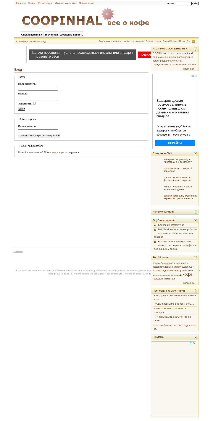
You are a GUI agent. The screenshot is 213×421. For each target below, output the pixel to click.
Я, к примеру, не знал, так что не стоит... (172, 318)
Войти (31, 3)
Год (188, 41)
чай (173, 278)
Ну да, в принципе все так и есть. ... (174, 303)
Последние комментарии (169, 290)
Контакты (17, 251)
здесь (55, 152)
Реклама (158, 336)
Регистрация (45, 3)
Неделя (174, 41)
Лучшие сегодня (153, 41)
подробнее (189, 69)
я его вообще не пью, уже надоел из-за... (175, 327)
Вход (43, 41)
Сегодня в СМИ (162, 153)
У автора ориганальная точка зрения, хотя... (175, 297)
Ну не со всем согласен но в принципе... (170, 310)
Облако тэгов (86, 3)
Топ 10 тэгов (161, 257)
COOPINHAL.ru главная (27, 41)
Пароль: (23, 93)
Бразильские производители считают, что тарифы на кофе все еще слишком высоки (175, 245)
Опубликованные (164, 220)
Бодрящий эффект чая (171, 225)
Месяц (182, 41)
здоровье (170, 263)
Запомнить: (27, 103)
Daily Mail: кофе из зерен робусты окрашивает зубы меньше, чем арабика (175, 233)
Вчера (166, 41)
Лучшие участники (65, 3)
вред (155, 263)
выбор (161, 263)
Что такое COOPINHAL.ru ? (170, 48)
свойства (165, 278)
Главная (21, 3)
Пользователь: (27, 83)
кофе (188, 274)
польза (157, 278)
